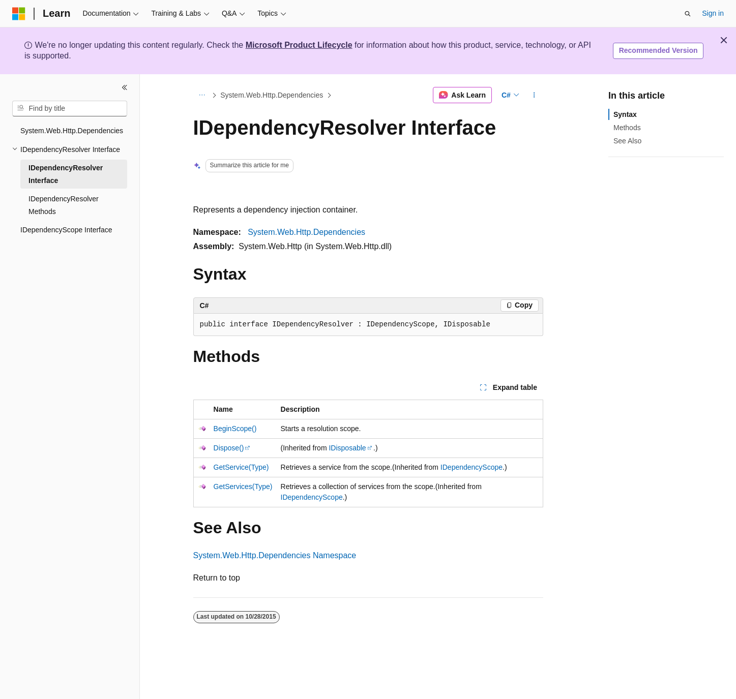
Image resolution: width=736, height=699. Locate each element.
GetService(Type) (241, 467)
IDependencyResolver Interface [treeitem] (65, 174)
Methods (627, 128)
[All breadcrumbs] (202, 95)
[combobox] (69, 109)
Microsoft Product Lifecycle (299, 45)
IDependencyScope (471, 467)
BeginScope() (235, 428)
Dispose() (229, 448)
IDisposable (347, 448)
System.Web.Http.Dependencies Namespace (275, 555)
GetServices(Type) (243, 486)
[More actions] (534, 95)
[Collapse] (124, 87)
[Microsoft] (18, 13)
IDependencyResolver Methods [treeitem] (63, 205)
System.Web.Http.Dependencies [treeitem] (71, 131)
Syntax (625, 114)
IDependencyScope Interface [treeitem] (66, 230)
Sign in (713, 13)
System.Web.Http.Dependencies (271, 95)
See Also (627, 141)
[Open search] (688, 14)
